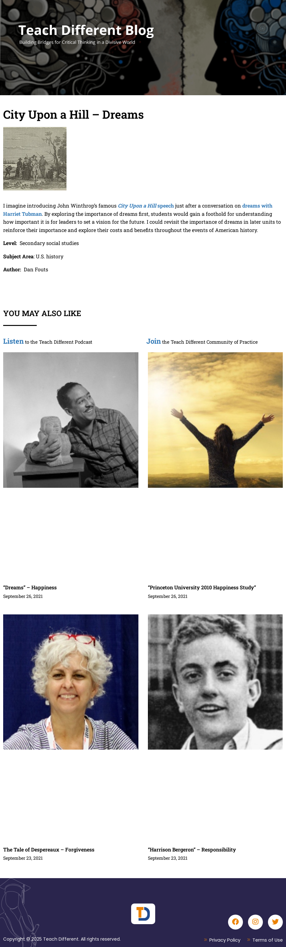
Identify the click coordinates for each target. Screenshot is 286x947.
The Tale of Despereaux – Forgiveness (48, 849)
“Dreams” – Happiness (30, 587)
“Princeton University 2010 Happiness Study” (202, 587)
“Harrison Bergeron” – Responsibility (192, 849)
